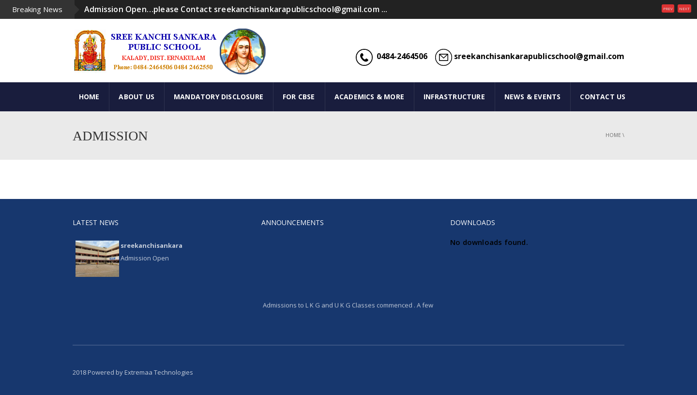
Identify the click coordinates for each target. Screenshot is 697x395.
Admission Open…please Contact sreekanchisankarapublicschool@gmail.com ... (236, 9)
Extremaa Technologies (158, 372)
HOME (89, 96)
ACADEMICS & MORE (369, 96)
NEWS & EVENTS (532, 96)
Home (613, 135)
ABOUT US (136, 96)
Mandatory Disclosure (218, 96)
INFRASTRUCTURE (454, 96)
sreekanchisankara (151, 245)
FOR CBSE (299, 96)
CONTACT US (602, 96)
